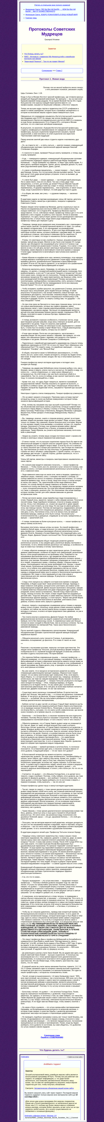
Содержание (47, 71)
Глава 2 (59, 71)
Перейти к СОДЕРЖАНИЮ (52, 1037)
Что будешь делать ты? (33, 54)
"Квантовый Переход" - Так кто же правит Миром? (44, 61)
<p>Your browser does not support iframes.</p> (52, 1087)
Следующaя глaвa (52, 1035)
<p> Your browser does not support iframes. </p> (52, 12)
